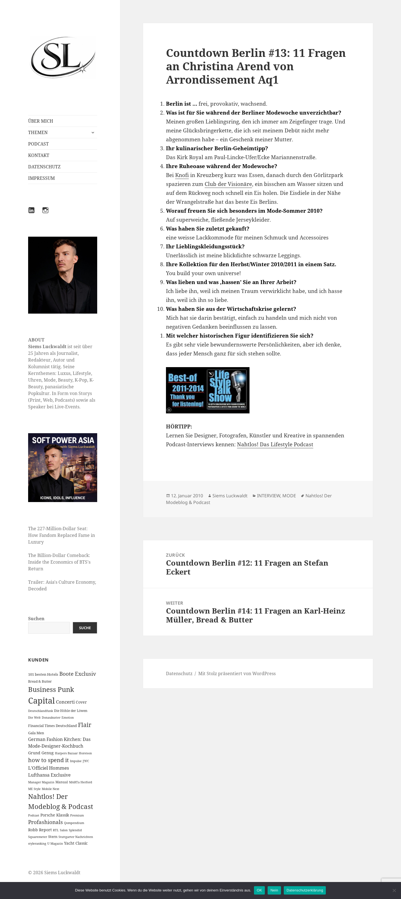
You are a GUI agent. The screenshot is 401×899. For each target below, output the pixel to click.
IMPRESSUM (41, 178)
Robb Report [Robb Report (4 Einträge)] (40, 829)
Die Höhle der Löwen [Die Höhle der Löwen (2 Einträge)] (70, 710)
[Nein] (394, 890)
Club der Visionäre (228, 184)
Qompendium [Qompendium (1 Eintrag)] (74, 823)
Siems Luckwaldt (230, 496)
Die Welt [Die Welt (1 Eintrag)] (34, 717)
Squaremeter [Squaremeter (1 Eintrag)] (37, 837)
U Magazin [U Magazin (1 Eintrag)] (55, 843)
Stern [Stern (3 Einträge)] (52, 836)
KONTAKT (38, 155)
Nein (274, 890)
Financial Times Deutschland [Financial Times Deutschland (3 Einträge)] (52, 725)
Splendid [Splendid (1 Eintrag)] (75, 830)
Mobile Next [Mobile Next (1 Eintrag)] (50, 789)
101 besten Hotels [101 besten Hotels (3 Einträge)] (43, 674)
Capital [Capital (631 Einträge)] (41, 700)
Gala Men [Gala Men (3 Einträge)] (36, 732)
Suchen (36, 619)
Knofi (182, 175)
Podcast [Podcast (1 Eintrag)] (33, 815)
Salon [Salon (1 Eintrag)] (64, 830)
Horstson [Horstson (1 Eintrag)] (85, 753)
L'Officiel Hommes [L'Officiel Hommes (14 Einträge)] (48, 768)
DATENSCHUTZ (44, 167)
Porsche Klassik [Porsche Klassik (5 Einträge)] (54, 815)
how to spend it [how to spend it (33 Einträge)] (48, 760)
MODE (289, 496)
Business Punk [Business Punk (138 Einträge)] (51, 689)
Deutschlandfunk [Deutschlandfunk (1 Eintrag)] (40, 711)
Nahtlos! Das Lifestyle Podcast (275, 444)
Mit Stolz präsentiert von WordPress (237, 673)
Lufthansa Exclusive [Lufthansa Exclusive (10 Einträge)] (49, 775)
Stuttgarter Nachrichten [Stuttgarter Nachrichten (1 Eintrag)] (75, 837)
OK (259, 890)
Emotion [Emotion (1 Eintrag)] (68, 717)
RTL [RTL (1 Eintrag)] (56, 830)
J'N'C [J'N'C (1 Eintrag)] (86, 761)
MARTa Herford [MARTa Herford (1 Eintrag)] (80, 782)
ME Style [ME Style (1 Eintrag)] (34, 789)
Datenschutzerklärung (305, 890)
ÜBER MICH (40, 121)
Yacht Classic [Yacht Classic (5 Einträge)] (76, 843)
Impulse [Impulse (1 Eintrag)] (76, 761)
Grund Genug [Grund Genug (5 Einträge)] (41, 752)
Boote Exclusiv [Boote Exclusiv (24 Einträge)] (77, 673)
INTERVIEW (268, 496)
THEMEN (38, 132)
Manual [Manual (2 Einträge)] (61, 782)
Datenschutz (179, 673)
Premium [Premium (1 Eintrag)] (77, 815)
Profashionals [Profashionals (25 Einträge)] (45, 822)
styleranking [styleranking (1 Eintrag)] (37, 843)
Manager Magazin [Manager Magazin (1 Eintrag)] (41, 782)
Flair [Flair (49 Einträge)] (84, 725)
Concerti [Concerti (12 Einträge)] (65, 702)
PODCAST (38, 144)
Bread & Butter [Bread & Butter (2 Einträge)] (40, 681)
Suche (85, 627)
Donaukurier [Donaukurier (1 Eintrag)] (51, 717)
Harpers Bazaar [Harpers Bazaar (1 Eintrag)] (66, 753)
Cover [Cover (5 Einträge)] (81, 702)
